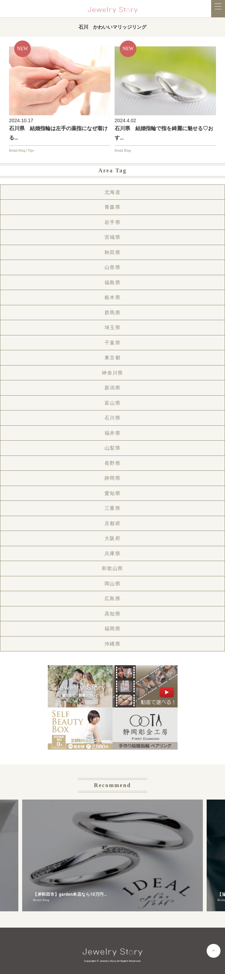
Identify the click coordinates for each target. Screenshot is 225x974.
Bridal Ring (17, 150)
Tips (31, 150)
